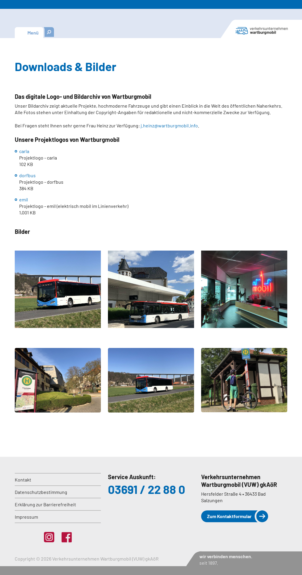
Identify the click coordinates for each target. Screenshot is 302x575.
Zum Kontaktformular (229, 516)
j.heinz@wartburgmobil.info (169, 125)
